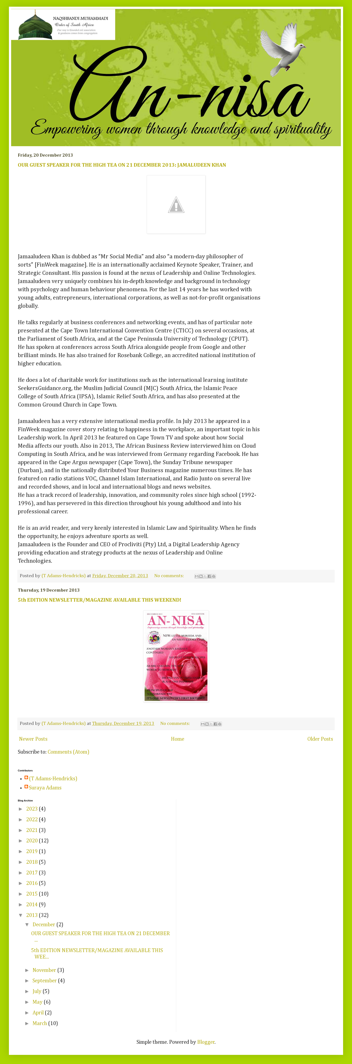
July (38, 991)
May (38, 1002)
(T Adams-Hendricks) (53, 778)
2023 (32, 809)
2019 (32, 851)
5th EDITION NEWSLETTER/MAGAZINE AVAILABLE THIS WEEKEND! (99, 600)
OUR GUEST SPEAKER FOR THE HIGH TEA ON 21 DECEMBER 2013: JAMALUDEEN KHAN (122, 165)
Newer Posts (33, 739)
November (45, 970)
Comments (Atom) (68, 752)
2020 (32, 841)
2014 (32, 904)
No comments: (169, 575)
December (44, 924)
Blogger (206, 1042)
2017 (32, 873)
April (39, 1012)
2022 (32, 819)
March (40, 1023)
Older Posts (320, 739)
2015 (32, 894)
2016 (32, 883)
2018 (32, 862)
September (45, 980)
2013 (32, 915)
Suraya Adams (45, 788)
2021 (32, 830)
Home (177, 739)
